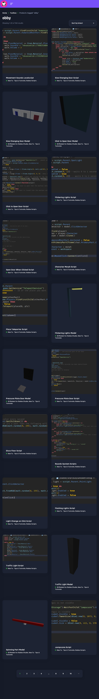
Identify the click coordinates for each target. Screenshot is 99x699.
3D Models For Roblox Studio (18, 144)
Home (4, 13)
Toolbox (13, 13)
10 (71, 674)
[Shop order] (83, 23)
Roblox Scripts (31, 81)
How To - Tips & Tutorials (17, 81)
